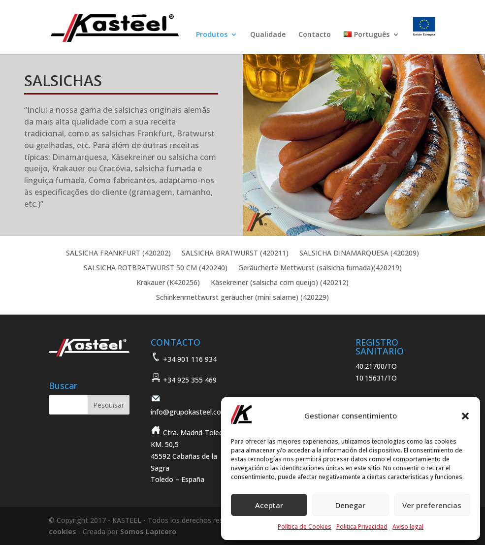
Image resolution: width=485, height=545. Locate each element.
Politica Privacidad (362, 526)
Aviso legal (407, 526)
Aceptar (269, 505)
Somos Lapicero (148, 531)
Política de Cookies (304, 526)
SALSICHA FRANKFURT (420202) (118, 253)
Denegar (350, 505)
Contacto (314, 35)
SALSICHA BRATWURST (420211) (235, 253)
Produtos (211, 35)
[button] (465, 416)
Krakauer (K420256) (168, 283)
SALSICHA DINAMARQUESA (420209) (359, 253)
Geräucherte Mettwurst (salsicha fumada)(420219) (320, 268)
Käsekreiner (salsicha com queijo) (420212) (280, 283)
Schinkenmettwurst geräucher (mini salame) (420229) (242, 298)
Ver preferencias (431, 505)
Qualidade (268, 35)
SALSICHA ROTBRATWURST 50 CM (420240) (155, 268)
